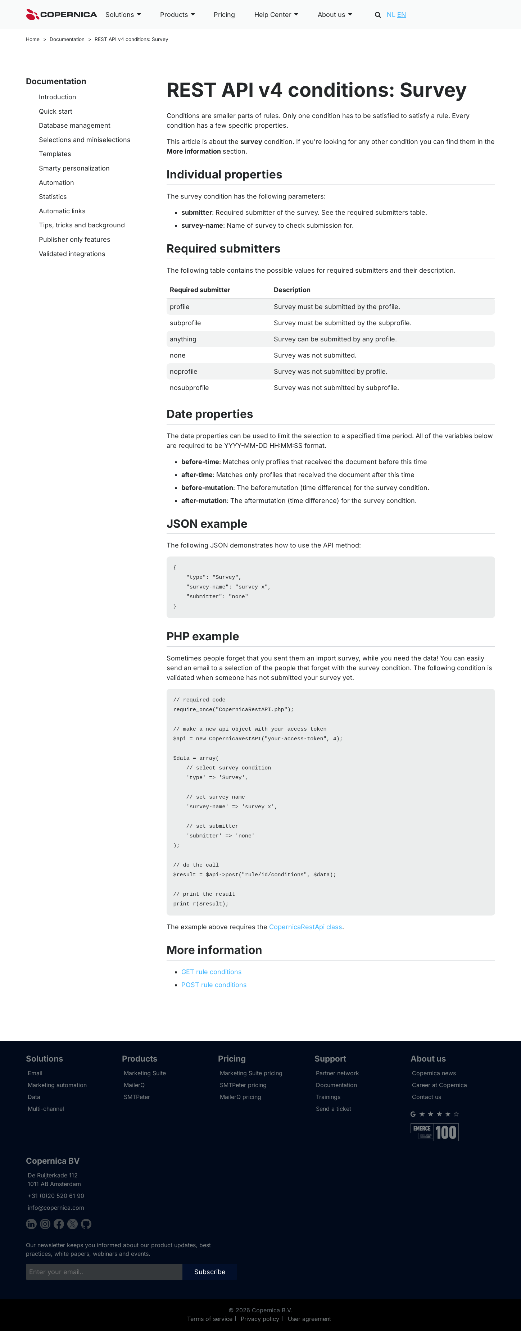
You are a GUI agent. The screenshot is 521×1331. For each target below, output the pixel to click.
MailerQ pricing (240, 1097)
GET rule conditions (211, 991)
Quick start (55, 111)
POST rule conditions (214, 1004)
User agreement (309, 1318)
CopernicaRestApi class (305, 946)
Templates (55, 154)
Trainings (328, 1097)
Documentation (67, 39)
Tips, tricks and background (82, 225)
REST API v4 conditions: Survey (131, 39)
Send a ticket (333, 1109)
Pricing (224, 14)
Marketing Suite (145, 1073)
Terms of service (209, 1318)
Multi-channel (46, 1109)
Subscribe (210, 1272)
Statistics (53, 196)
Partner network (337, 1073)
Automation (56, 182)
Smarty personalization (74, 168)
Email (35, 1073)
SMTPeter (137, 1097)
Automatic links (62, 211)
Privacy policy (260, 1318)
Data (34, 1097)
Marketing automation (57, 1085)
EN (401, 14)
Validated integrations (72, 254)
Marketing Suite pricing (251, 1073)
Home (33, 39)
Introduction (57, 97)
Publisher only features (74, 239)
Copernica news (434, 1073)
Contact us (426, 1097)
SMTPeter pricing (243, 1085)
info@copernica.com (56, 1207)
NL (391, 14)
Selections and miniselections (85, 140)
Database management (74, 125)
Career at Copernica (439, 1085)
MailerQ (134, 1085)
